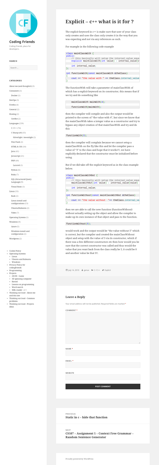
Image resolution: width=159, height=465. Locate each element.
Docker (14, 95)
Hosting (12, 114)
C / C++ (14, 128)
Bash (13, 196)
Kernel (15, 281)
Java (13, 151)
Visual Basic (16, 186)
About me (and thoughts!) (20, 86)
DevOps (12, 100)
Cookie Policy (15, 251)
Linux (12, 191)
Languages (14, 123)
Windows (13, 222)
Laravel (16, 165)
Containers (14, 90)
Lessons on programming (23, 284)
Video (13, 212)
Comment (72, 310)
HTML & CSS (16, 146)
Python (14, 170)
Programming (15, 270)
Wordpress (14, 238)
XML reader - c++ (19, 290)
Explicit (108, 270)
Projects (12, 273)
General (12, 109)
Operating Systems (17, 217)
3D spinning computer (22, 278)
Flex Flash (15, 142)
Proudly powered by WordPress (79, 459)
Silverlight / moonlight (23, 137)
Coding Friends (22, 41)
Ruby (13, 174)
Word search (17, 287)
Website (70, 373)
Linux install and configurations (18, 202)
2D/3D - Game (18, 276)
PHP (13, 160)
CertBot (14, 118)
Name (69, 348)
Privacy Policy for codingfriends (17, 266)
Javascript (15, 156)
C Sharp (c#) (16, 132)
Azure (13, 226)
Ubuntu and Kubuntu (21, 259)
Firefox (12, 104)
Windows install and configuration (20, 232)
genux (86, 270)
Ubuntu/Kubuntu (18, 208)
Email (69, 361)
